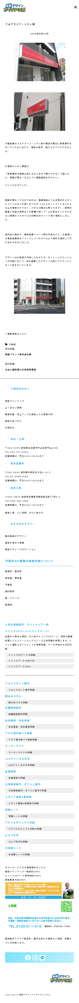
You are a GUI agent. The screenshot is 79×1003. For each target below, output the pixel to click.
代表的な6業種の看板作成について (29, 561)
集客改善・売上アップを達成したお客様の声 (29, 414)
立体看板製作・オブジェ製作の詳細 (28, 790)
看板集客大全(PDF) (15, 880)
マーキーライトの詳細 (20, 752)
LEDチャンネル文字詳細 (22, 765)
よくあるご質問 (13, 408)
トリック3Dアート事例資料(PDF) (23, 876)
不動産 (12, 344)
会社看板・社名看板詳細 (22, 727)
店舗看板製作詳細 (18, 714)
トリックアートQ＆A (20, 666)
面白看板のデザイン (16, 536)
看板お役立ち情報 (14, 543)
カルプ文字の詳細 (18, 842)
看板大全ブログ (13, 421)
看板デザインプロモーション (20, 549)
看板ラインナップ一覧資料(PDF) (22, 871)
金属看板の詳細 (17, 778)
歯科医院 (10, 591)
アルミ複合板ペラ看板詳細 (23, 739)
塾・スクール (12, 598)
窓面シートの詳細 (18, 816)
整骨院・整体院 (13, 571)
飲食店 (8, 605)
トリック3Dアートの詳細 (22, 655)
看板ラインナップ (14, 401)
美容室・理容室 (13, 578)
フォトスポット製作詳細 (22, 690)
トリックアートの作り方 (22, 661)
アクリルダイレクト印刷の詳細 (25, 829)
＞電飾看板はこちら (16, 334)
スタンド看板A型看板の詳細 (24, 803)
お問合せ (10, 428)
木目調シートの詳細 (19, 854)
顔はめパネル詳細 (18, 702)
